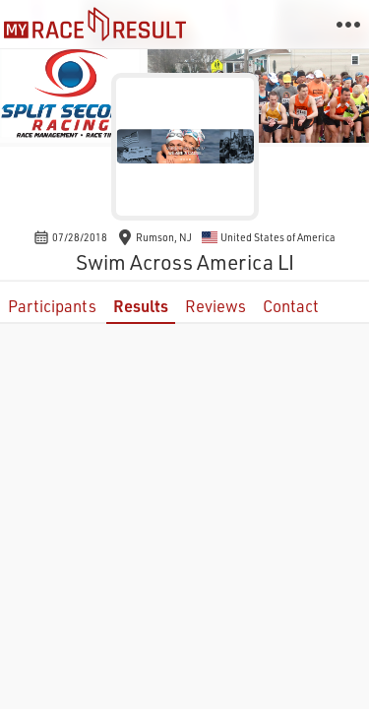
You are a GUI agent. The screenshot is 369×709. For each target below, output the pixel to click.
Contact (291, 305)
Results (140, 305)
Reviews (215, 305)
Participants (52, 305)
